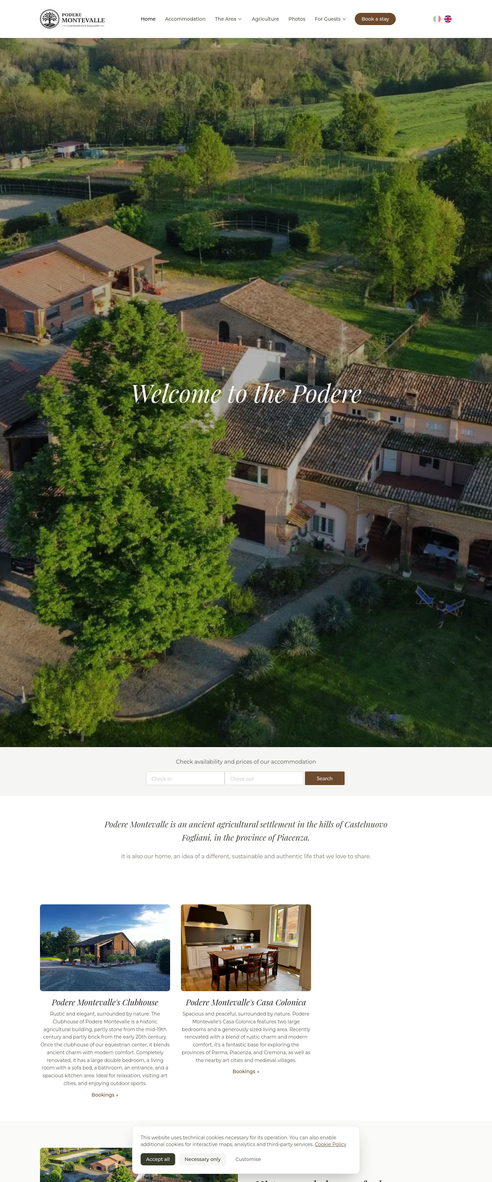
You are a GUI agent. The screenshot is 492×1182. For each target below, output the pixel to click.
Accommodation (185, 19)
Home (148, 19)
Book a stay (375, 19)
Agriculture (265, 19)
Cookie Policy (330, 1144)
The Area (228, 19)
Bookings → (104, 1095)
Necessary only (203, 1159)
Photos (296, 19)
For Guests (331, 19)
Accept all (158, 1159)
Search (324, 778)
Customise (248, 1159)
